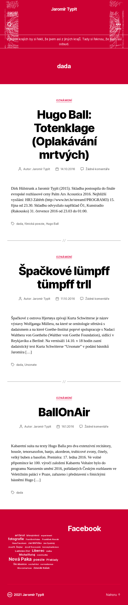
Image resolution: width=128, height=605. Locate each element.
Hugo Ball (52, 224)
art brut (20, 535)
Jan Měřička (34, 543)
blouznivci (32, 535)
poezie (39, 559)
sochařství (33, 564)
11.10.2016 (68, 298)
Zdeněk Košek (41, 568)
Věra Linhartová (24, 568)
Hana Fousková (19, 543)
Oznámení (64, 100)
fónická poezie (34, 224)
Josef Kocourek (33, 547)
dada (19, 224)
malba (49, 551)
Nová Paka (20, 559)
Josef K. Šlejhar (15, 547)
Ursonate (30, 365)
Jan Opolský (49, 543)
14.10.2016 (67, 169)
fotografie (16, 539)
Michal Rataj (27, 554)
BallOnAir (64, 412)
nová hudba (42, 555)
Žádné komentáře (98, 169)
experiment (46, 535)
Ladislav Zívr (22, 550)
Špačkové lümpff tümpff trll (64, 277)
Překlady (52, 559)
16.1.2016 (68, 426)
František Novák (50, 539)
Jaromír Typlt (64, 9)
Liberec (38, 550)
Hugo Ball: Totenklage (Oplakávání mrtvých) (64, 134)
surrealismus (46, 564)
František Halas (33, 539)
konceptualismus (50, 547)
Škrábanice (19, 564)
